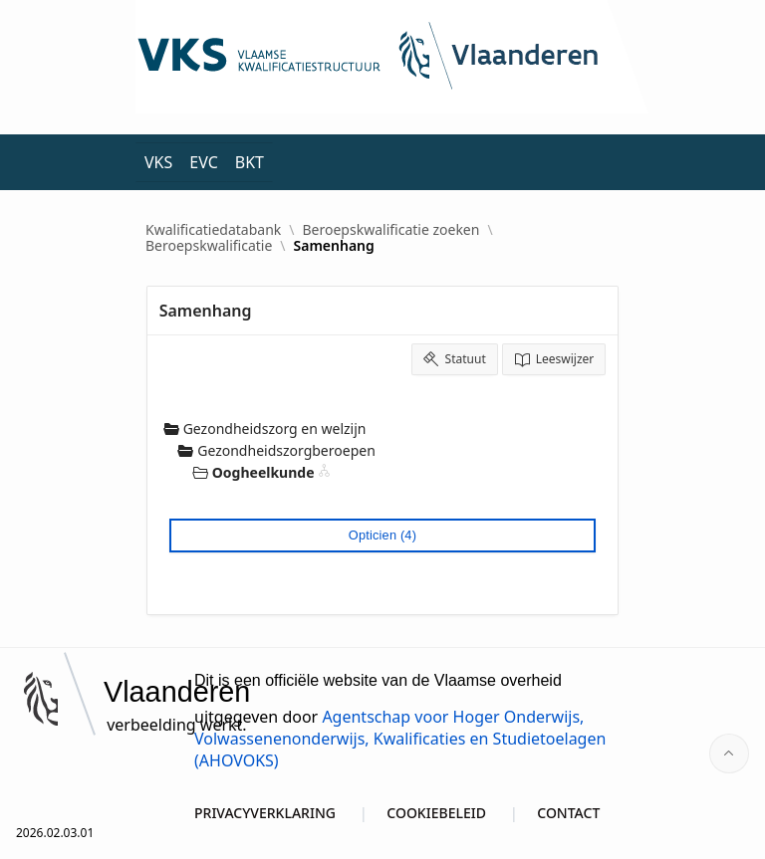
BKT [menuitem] (249, 162)
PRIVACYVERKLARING (265, 812)
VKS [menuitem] (158, 162)
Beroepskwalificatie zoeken (391, 230)
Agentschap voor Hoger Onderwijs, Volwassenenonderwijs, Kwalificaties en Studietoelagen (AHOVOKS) (400, 738)
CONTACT (568, 812)
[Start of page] (729, 753)
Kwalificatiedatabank (213, 230)
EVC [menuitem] (203, 162)
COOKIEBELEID (436, 812)
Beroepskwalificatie (208, 246)
